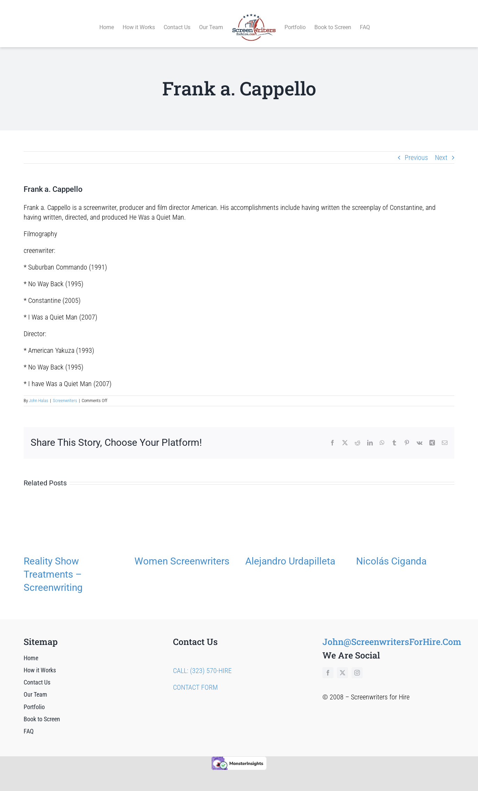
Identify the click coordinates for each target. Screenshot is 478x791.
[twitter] (342, 664)
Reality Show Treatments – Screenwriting (53, 566)
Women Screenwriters (181, 553)
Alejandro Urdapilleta (290, 553)
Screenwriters (65, 393)
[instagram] (357, 664)
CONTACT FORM (195, 679)
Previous (416, 149)
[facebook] (327, 664)
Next (441, 149)
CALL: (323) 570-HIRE (202, 662)
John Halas (38, 393)
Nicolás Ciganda (391, 553)
